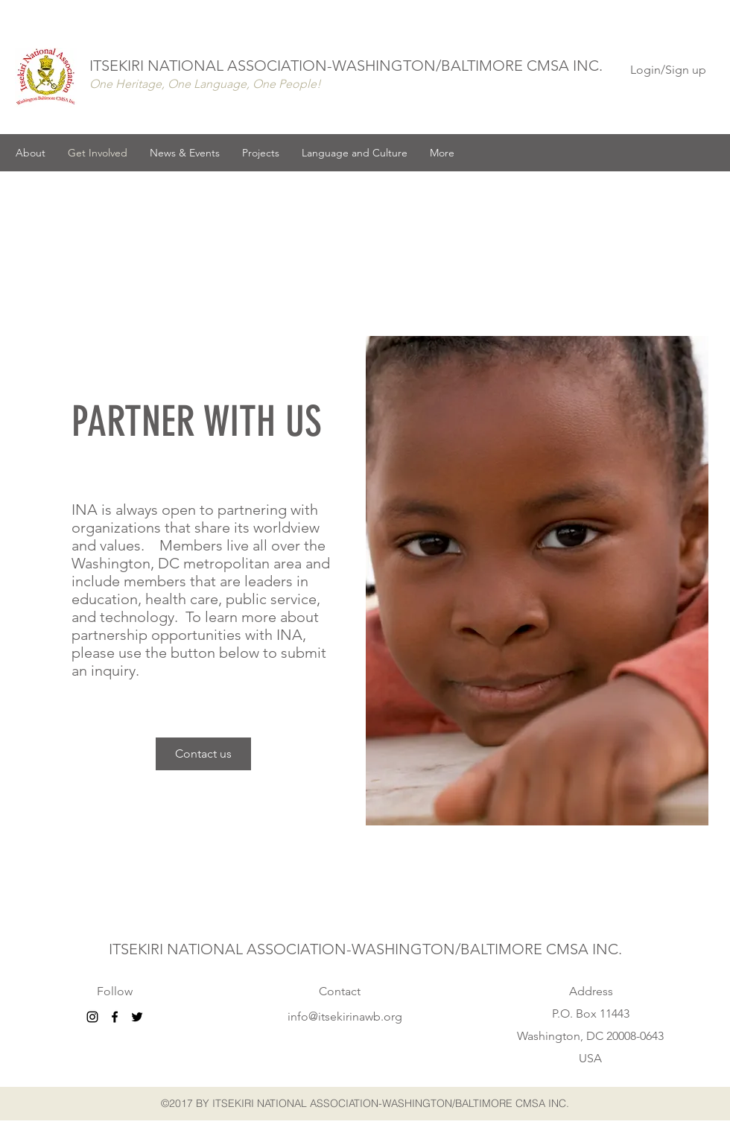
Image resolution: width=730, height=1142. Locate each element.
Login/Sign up (668, 70)
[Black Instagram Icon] (92, 1016)
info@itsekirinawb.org (345, 1016)
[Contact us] (203, 753)
